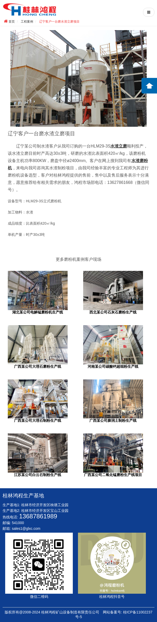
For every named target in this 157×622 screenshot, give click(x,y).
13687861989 (38, 516)
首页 (12, 21)
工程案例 (27, 21)
